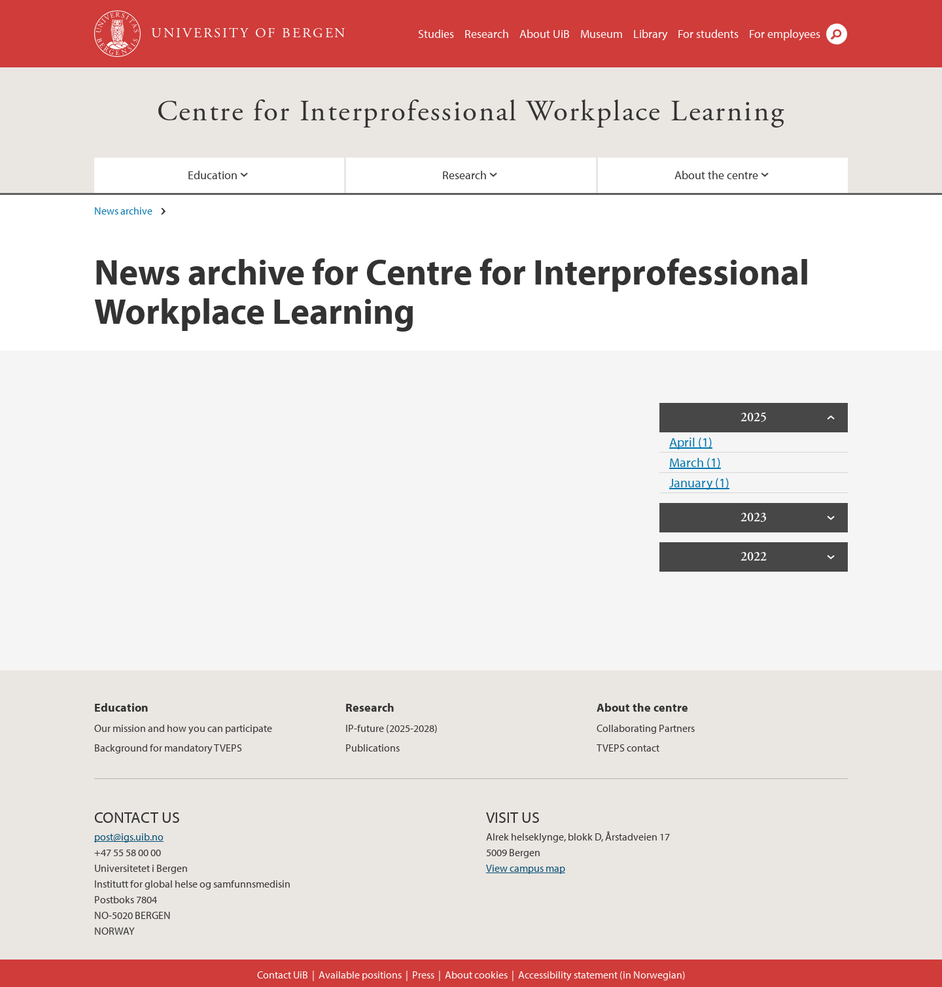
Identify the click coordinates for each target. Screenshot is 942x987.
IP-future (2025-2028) (391, 728)
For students (708, 33)
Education (212, 174)
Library (650, 33)
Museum (601, 33)
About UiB (544, 33)
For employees (784, 33)
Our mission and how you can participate (183, 728)
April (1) (690, 442)
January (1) (699, 482)
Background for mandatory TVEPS (168, 747)
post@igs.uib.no (129, 836)
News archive (123, 210)
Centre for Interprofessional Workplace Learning (471, 112)
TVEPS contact (628, 747)
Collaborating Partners (646, 728)
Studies (436, 33)
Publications (372, 747)
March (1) (695, 462)
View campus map (525, 867)
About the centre (716, 174)
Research (486, 33)
